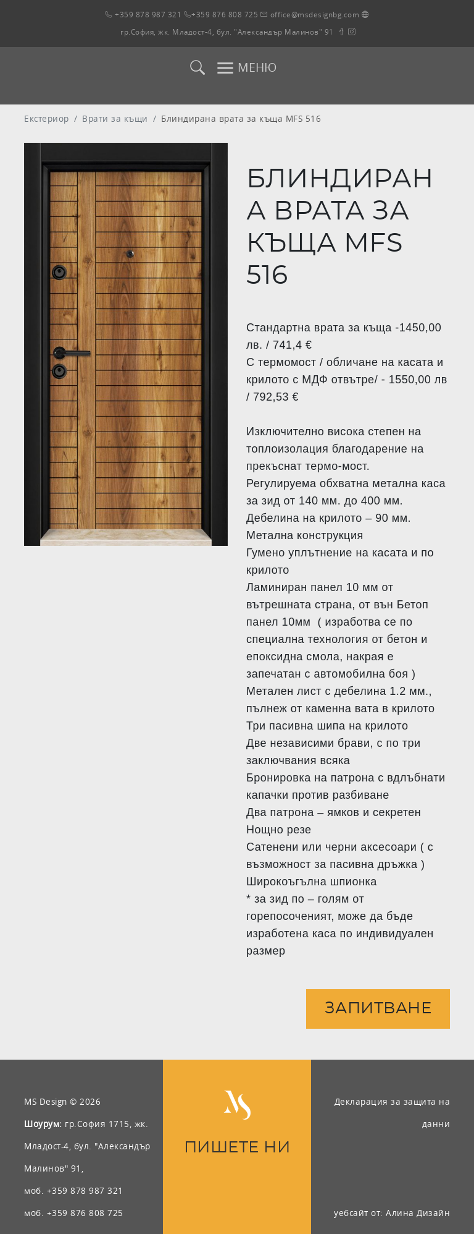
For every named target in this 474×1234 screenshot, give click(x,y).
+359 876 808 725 (221, 14)
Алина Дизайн (418, 1213)
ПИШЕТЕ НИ (237, 1147)
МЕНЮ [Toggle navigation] (246, 68)
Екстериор (46, 118)
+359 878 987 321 (143, 14)
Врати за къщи (115, 118)
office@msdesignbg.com (310, 14)
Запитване (378, 1008)
